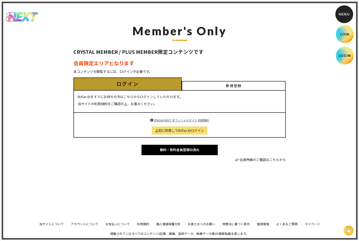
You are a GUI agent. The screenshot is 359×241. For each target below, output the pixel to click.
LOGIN (345, 56)
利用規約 (143, 227)
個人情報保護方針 (168, 227)
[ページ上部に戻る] (349, 231)
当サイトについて (51, 227)
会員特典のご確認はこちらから (263, 159)
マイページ (312, 227)
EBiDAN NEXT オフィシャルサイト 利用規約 (181, 120)
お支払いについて (117, 227)
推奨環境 (263, 227)
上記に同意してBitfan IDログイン (179, 130)
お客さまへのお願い (201, 227)
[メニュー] (344, 14)
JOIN (344, 34)
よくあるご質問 (287, 227)
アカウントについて (84, 227)
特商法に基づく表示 (236, 227)
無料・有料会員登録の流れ (179, 149)
